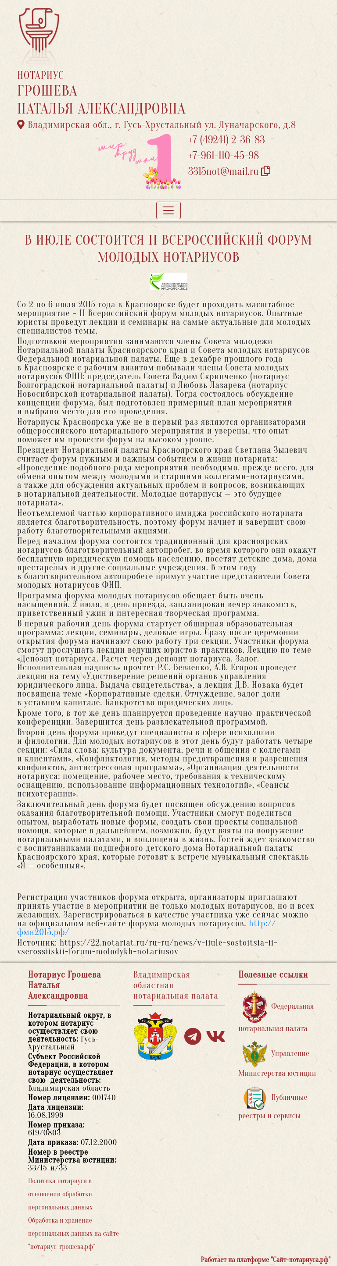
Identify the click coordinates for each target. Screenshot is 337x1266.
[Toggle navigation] (168, 210)
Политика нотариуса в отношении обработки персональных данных (60, 1194)
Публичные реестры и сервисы (272, 1103)
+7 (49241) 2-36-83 (226, 140)
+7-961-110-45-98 (223, 156)
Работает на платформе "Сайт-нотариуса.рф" (265, 1260)
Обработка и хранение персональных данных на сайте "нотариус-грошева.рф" (73, 1233)
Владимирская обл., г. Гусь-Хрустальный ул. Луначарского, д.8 (156, 125)
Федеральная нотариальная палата (276, 1012)
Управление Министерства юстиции (277, 1059)
